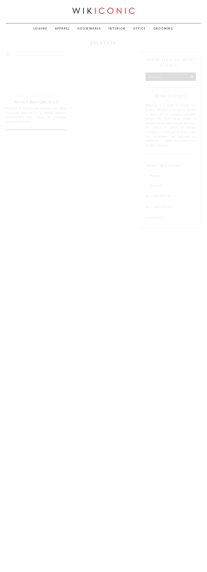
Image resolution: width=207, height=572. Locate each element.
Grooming (163, 28)
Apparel (62, 28)
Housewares (89, 28)
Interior (117, 28)
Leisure (40, 28)
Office (139, 28)
